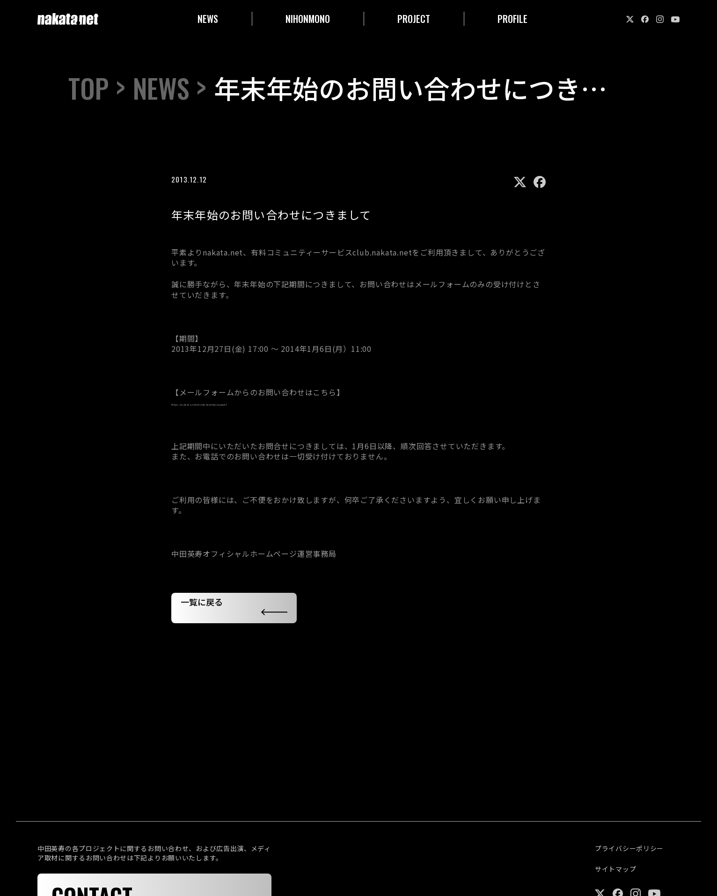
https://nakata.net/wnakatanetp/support (249, 402)
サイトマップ (615, 869)
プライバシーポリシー (629, 848)
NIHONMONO (307, 19)
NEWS (208, 19)
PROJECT (413, 19)
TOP (88, 88)
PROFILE (512, 19)
